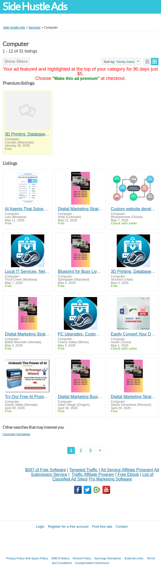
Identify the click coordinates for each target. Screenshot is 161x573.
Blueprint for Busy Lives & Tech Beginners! (80, 271)
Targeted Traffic (83, 470)
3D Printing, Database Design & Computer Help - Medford (27, 134)
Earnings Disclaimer (108, 558)
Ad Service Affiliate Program (126, 470)
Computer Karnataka (16, 434)
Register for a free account (68, 526)
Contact (122, 526)
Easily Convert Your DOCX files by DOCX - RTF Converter (133, 334)
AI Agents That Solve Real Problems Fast (27, 209)
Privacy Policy (15, 558)
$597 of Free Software (45, 470)
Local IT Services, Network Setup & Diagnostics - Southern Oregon (27, 271)
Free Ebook (128, 474)
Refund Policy (82, 558)
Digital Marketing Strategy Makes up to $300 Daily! (80, 209)
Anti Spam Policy (36, 558)
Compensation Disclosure (92, 562)
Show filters (16, 61)
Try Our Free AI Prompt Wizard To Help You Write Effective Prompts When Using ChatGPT (27, 396)
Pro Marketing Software (110, 479)
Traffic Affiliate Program (93, 474)
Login (40, 526)
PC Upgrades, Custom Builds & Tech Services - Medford (80, 334)
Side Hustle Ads (35, 6)
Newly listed (125, 62)
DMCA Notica (60, 558)
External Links (134, 558)
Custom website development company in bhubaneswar (133, 209)
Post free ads (102, 526)
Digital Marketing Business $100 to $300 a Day (80, 396)
